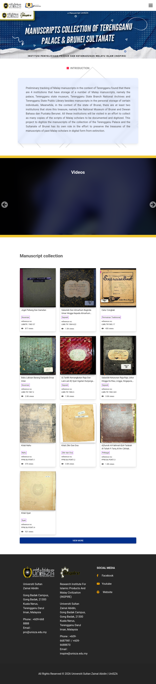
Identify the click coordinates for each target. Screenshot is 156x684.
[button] (4, 202)
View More (78, 540)
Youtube (104, 583)
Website (104, 592)
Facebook (105, 575)
